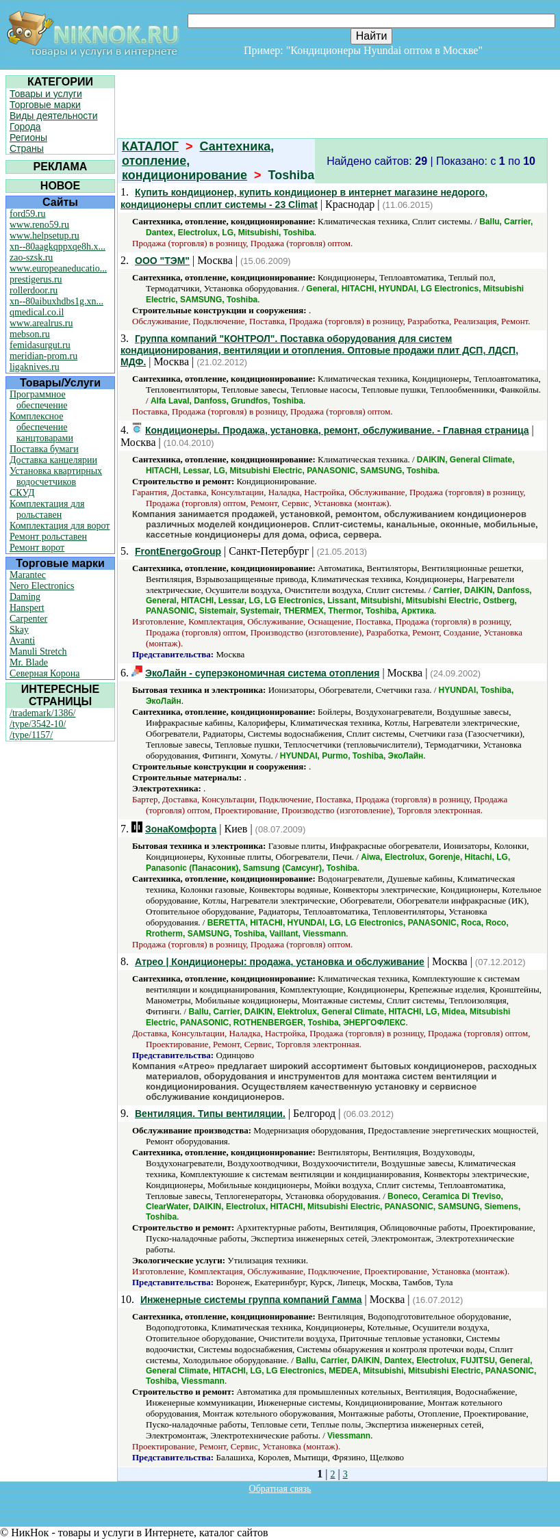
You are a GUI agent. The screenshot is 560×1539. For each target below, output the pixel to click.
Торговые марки (45, 104)
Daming (25, 597)
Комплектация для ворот (60, 526)
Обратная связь (280, 1489)
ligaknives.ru (35, 367)
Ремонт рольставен (48, 536)
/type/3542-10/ (38, 724)
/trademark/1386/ (42, 713)
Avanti (22, 640)
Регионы (28, 137)
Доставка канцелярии (53, 460)
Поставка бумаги (44, 449)
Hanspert (27, 608)
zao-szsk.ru (31, 257)
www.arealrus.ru (41, 323)
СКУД (22, 493)
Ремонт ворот (37, 547)
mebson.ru (30, 334)
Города (25, 126)
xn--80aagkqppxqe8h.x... (57, 246)
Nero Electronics (42, 586)
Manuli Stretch (38, 651)
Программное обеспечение (39, 399)
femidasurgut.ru (40, 345)
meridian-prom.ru (43, 356)
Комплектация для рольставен (47, 509)
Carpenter (28, 619)
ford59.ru (28, 214)
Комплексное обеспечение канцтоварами (41, 427)
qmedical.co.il (37, 312)
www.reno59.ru (39, 225)
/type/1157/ (31, 735)
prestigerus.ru (36, 279)
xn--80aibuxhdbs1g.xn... (56, 301)
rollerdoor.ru (34, 290)
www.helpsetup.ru (44, 236)
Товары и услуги (46, 93)
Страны (27, 148)
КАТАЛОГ (150, 146)
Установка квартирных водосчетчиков (56, 476)
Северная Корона (44, 673)
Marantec (28, 575)
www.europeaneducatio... (58, 268)
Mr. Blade (29, 662)
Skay (19, 629)
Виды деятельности (54, 115)
